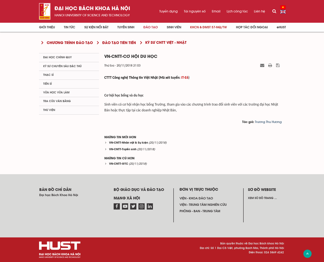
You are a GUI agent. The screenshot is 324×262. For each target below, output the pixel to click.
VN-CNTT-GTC (118, 164)
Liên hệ (259, 11)
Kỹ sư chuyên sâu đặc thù (62, 66)
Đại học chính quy (57, 57)
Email (216, 11)
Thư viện (49, 110)
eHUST (281, 27)
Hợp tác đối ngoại (252, 27)
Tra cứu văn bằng (57, 101)
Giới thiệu (47, 27)
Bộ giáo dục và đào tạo (139, 190)
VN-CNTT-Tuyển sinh (122, 149)
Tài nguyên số (195, 11)
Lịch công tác (237, 11)
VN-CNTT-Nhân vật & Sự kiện (128, 143)
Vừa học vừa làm (56, 92)
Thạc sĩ (48, 75)
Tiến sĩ (47, 83)
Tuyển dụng (168, 11)
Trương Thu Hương (268, 122)
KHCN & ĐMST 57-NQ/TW (208, 27)
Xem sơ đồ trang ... (262, 198)
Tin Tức (69, 27)
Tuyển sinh (125, 27)
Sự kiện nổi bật (96, 27)
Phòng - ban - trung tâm (200, 211)
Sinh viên (174, 27)
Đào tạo (150, 27)
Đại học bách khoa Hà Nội (92, 8)
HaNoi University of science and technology (92, 15)
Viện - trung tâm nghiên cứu (203, 204)
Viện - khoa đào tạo (196, 198)
